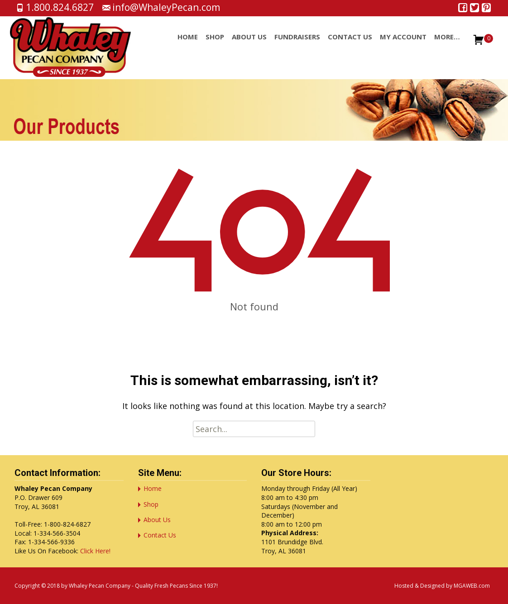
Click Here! (95, 551)
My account (403, 44)
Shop (215, 44)
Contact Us (350, 44)
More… (447, 44)
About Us (249, 44)
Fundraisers (297, 44)
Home (187, 44)
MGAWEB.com (472, 586)
